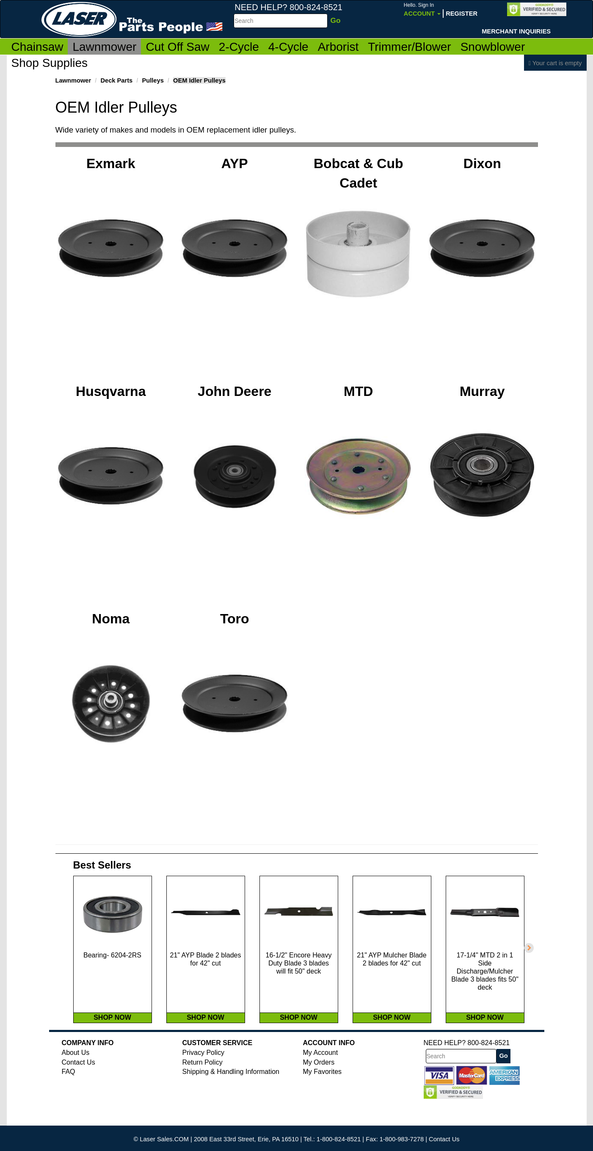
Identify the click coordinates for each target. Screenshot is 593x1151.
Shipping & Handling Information (230, 1098)
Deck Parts (116, 80)
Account (422, 9)
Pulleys (152, 80)
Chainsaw (37, 46)
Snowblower (493, 46)
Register (461, 13)
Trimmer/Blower (409, 46)
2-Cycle (239, 46)
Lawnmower (104, 46)
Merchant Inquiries (516, 31)
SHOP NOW (112, 1044)
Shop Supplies (49, 62)
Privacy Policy (203, 1079)
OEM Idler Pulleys (199, 80)
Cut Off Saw (177, 46)
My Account (320, 1079)
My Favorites (322, 1098)
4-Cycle (288, 46)
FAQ (68, 1098)
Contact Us (78, 1089)
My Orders (319, 1089)
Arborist (338, 46)
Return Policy (202, 1089)
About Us (76, 1079)
